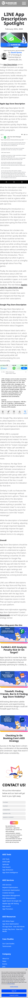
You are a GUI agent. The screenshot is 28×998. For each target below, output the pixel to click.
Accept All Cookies (14, 995)
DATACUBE (6, 862)
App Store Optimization (10, 924)
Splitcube (5, 864)
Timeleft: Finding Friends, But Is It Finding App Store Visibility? (14, 694)
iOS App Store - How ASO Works (13, 927)
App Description (10, 64)
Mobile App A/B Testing (10, 904)
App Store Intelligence (10, 872)
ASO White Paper (8, 921)
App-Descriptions (11, 50)
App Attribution (7, 870)
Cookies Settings (14, 986)
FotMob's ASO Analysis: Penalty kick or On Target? (14, 650)
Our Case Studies (8, 944)
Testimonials (6, 946)
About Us (5, 959)
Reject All (14, 991)
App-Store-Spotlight (20, 50)
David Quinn (16, 52)
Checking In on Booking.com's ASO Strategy (14, 738)
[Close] (26, 970)
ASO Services (6, 885)
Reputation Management (11, 895)
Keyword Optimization (10, 887)
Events (4, 964)
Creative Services (8, 893)
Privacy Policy (14, 837)
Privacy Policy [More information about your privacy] (11, 983)
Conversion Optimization (11, 890)
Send (14, 822)
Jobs (3, 967)
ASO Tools (5, 859)
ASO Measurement (9, 898)
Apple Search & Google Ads (11, 901)
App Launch (6, 906)
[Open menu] (24, 3)
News (4, 961)
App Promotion (7, 909)
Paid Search (6, 867)
